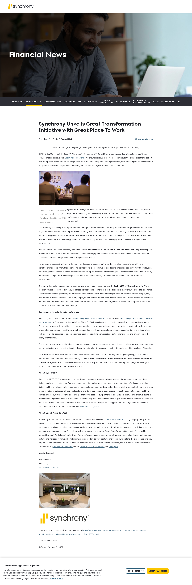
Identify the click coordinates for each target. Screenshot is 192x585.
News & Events (34, 103)
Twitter (91, 448)
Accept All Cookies (158, 571)
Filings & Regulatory (106, 103)
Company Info (53, 103)
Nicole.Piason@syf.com (49, 469)
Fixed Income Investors (166, 103)
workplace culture (115, 421)
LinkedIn (83, 448)
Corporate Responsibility (141, 103)
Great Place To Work (74, 159)
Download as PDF (144, 140)
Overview (17, 103)
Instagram (113, 448)
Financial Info (72, 103)
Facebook (100, 448)
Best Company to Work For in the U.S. (91, 320)
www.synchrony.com (89, 408)
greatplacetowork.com (62, 448)
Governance (123, 103)
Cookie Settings (136, 571)
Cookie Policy (55, 578)
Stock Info (90, 103)
